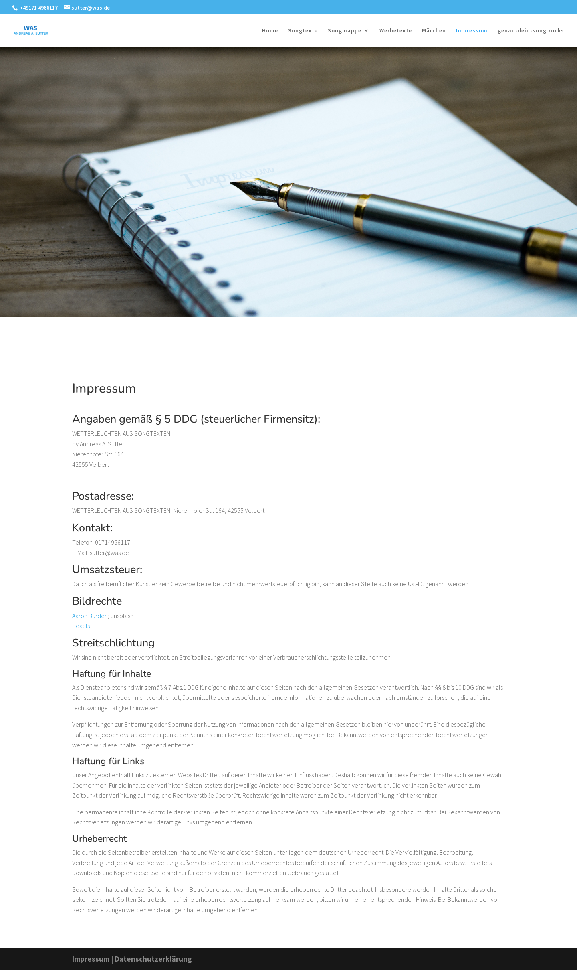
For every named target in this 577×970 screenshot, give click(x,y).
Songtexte (303, 31)
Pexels (81, 626)
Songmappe (344, 31)
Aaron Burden (90, 616)
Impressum (472, 31)
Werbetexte (395, 31)
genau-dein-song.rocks (531, 31)
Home (270, 31)
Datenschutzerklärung (153, 959)
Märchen (434, 31)
